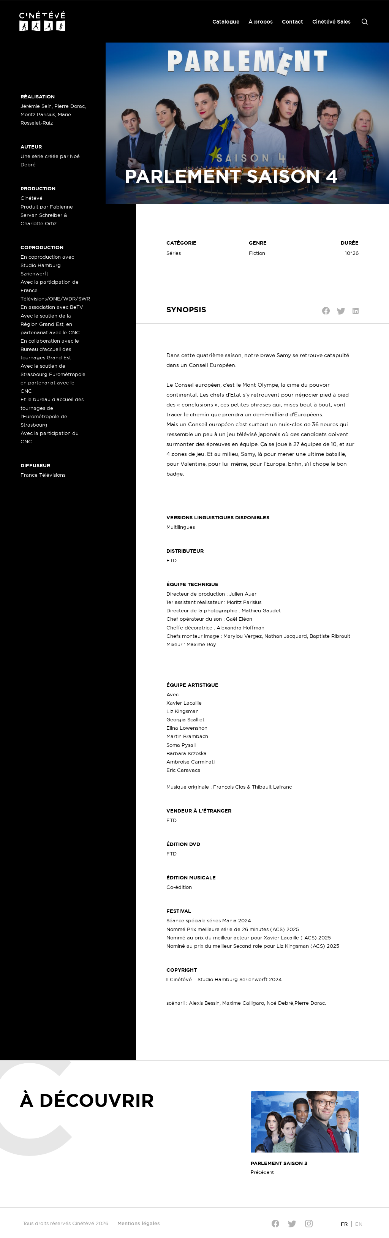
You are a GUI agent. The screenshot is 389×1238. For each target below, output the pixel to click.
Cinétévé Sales (331, 22)
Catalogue (225, 22)
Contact (292, 22)
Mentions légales (138, 1223)
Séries (173, 253)
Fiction (257, 253)
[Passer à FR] (344, 1224)
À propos (260, 22)
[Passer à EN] (358, 1224)
